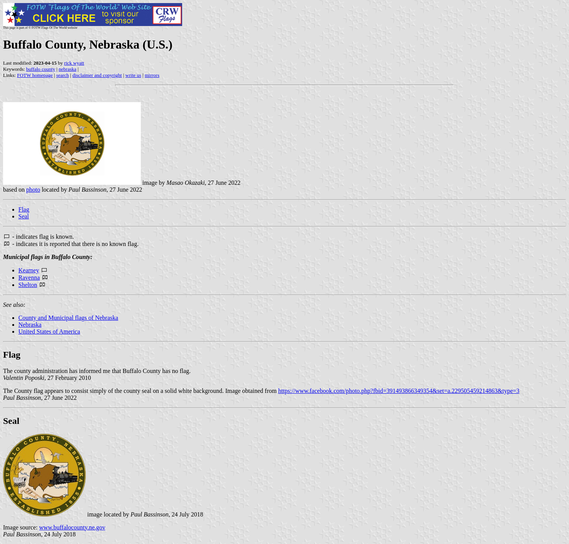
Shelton (27, 285)
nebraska (67, 69)
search (62, 75)
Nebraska (29, 324)
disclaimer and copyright (97, 75)
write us (134, 75)
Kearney (28, 270)
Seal (23, 216)
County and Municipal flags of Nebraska (68, 317)
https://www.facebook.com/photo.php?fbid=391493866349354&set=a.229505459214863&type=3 (398, 391)
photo (33, 189)
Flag (23, 209)
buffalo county (40, 69)
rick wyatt (74, 63)
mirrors (152, 75)
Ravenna (29, 277)
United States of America (49, 331)
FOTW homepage (34, 75)
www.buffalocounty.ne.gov (72, 527)
